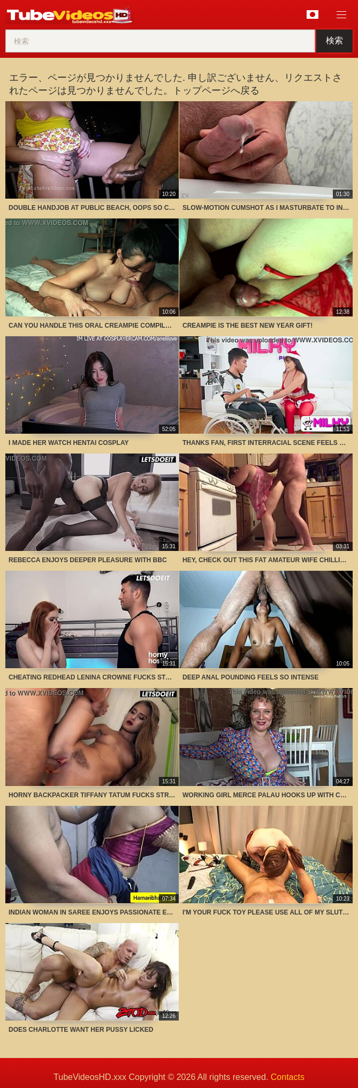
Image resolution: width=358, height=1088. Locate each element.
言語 (312, 14)
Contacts (287, 1077)
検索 (334, 40)
